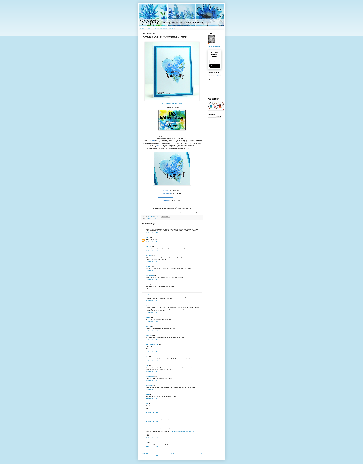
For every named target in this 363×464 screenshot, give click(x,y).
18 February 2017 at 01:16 (152, 389)
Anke (147, 403)
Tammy (147, 284)
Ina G (147, 356)
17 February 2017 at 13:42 (152, 339)
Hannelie (148, 317)
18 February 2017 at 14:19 (152, 398)
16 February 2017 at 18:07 (152, 279)
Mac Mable (148, 246)
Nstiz (147, 365)
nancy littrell (149, 255)
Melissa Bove (149, 426)
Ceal (147, 442)
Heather (148, 394)
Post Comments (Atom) (154, 455)
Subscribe (215, 66)
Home (142, 28)
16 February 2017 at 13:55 (152, 241)
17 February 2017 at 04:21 (152, 330)
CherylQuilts (149, 335)
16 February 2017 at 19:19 (152, 300)
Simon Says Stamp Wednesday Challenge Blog (182, 431)
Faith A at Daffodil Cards (152, 344)
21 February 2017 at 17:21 (152, 437)
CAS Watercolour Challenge (152, 218)
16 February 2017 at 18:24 (152, 290)
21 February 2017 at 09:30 (152, 421)
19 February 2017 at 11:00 (152, 412)
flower (159, 218)
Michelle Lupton (150, 376)
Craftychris (148, 266)
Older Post (199, 453)
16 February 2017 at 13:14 (152, 232)
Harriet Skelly (149, 385)
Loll (147, 227)
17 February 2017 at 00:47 (152, 321)
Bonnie (147, 295)
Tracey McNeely (150, 275)
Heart (163, 218)
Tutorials (149, 28)
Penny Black (167, 218)
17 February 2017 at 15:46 (152, 351)
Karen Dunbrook (214, 44)
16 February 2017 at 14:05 (152, 250)
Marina (147, 237)
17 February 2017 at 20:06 (152, 380)
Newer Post (145, 453)
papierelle (148, 326)
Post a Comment (148, 450)
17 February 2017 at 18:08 (152, 371)
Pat (146, 305)
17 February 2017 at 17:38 (152, 360)
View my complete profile (214, 46)
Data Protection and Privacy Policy (166, 28)
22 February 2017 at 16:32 (152, 447)
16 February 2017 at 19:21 (152, 312)
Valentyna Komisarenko (152, 417)
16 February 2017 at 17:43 (152, 270)
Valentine (173, 218)
